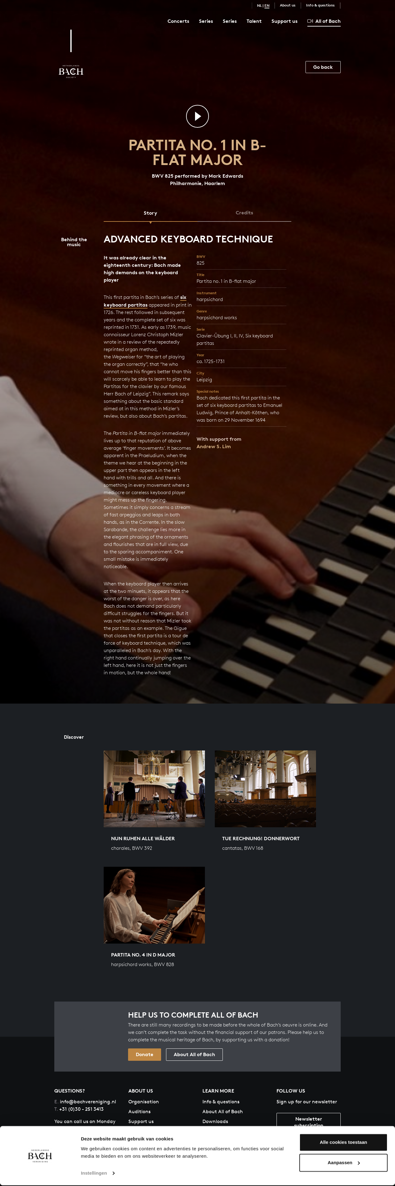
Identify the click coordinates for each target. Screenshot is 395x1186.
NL (259, 5)
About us (288, 5)
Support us (284, 21)
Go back (323, 67)
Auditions (139, 1112)
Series (206, 21)
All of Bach (324, 21)
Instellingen (94, 1173)
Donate (144, 1055)
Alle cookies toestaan (343, 1143)
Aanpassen (344, 1163)
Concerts (178, 21)
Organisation (143, 1102)
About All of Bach (194, 1055)
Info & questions (320, 5)
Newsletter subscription (308, 1122)
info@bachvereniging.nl (85, 1102)
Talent (254, 21)
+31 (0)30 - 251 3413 (79, 1109)
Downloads (215, 1122)
